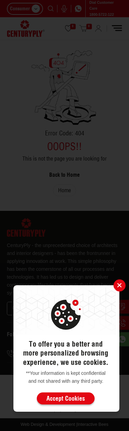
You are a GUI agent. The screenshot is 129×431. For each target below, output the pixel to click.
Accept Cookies (65, 398)
